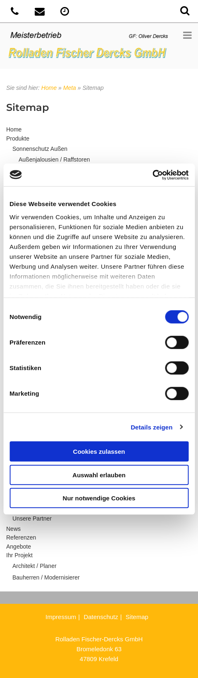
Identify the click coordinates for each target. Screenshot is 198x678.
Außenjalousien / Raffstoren (54, 159)
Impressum (60, 616)
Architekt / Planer (34, 566)
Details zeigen (151, 426)
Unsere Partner (32, 518)
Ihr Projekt (19, 555)
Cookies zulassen (99, 451)
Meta (69, 87)
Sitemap (137, 616)
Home (49, 87)
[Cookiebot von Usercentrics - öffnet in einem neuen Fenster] (152, 174)
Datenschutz (100, 616)
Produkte (17, 138)
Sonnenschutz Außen (39, 148)
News (13, 529)
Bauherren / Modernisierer (46, 577)
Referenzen (21, 537)
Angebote (18, 546)
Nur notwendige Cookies (99, 498)
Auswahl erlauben (98, 474)
